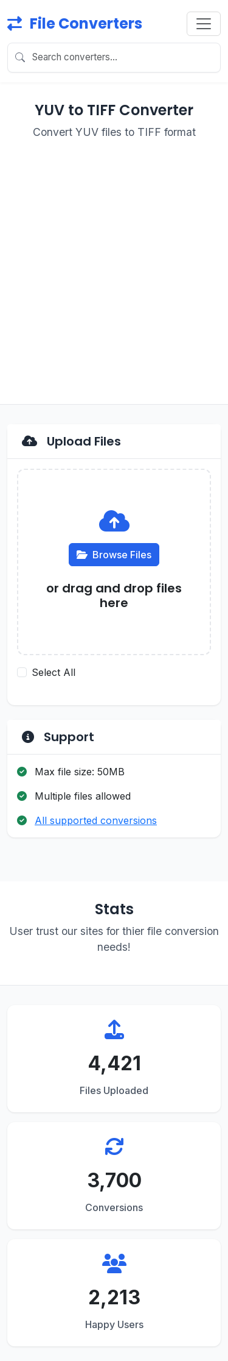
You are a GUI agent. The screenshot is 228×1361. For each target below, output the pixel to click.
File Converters (74, 23)
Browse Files (114, 555)
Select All (53, 672)
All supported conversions (96, 820)
